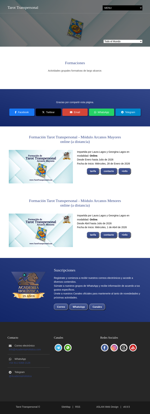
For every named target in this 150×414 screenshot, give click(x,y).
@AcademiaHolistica (20, 376)
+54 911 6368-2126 (19, 362)
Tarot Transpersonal (23, 7)
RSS (77, 406)
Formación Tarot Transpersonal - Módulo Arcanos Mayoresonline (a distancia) (75, 139)
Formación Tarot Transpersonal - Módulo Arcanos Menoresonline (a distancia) (75, 202)
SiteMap (65, 406)
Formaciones (75, 63)
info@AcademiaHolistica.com (25, 349)
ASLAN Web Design (107, 406)
